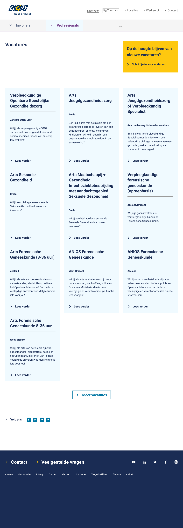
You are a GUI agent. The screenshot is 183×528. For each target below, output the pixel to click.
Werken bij (153, 10)
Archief (129, 474)
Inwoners (20, 25)
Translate (111, 10)
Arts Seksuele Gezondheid (23, 177)
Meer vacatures (94, 394)
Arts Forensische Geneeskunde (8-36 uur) (32, 254)
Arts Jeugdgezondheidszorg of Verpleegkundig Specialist (148, 103)
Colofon (9, 474)
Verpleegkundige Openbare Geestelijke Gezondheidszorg (29, 101)
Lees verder (23, 160)
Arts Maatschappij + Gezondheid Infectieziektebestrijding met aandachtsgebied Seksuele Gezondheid (91, 185)
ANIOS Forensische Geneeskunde (86, 254)
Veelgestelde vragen (63, 462)
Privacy (39, 474)
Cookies (52, 474)
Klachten (66, 474)
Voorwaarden (24, 474)
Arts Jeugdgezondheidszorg (90, 98)
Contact (173, 10)
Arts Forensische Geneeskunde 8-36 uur (31, 323)
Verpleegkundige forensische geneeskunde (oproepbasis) (142, 183)
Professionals (64, 25)
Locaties (132, 10)
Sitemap (117, 474)
